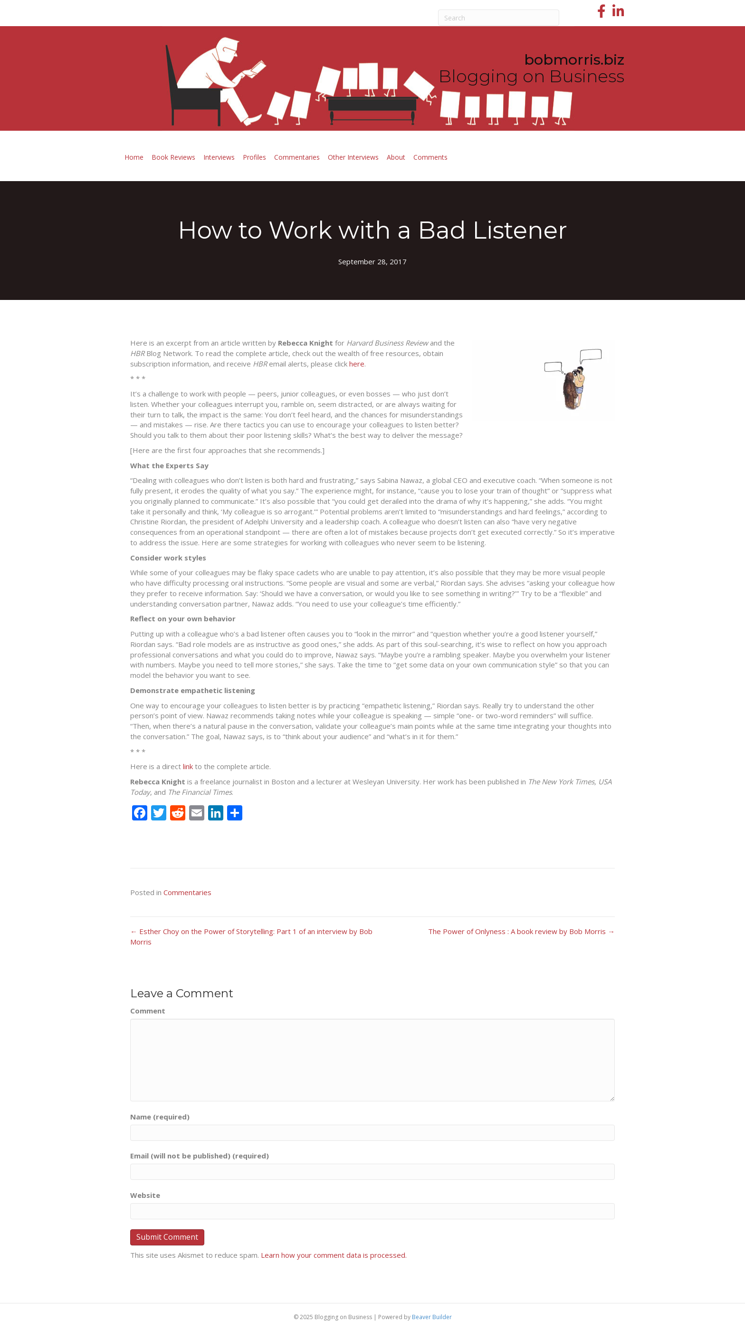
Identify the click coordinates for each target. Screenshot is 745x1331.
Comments (430, 157)
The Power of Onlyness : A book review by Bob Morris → (521, 931)
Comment (147, 1010)
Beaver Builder (432, 1317)
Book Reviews (173, 157)
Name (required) (160, 1116)
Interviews (219, 157)
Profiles (254, 157)
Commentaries (297, 157)
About (396, 157)
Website (145, 1195)
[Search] (499, 18)
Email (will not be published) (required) (199, 1155)
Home (133, 157)
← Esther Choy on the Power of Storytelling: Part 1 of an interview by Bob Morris (251, 936)
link (188, 766)
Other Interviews (353, 157)
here (356, 363)
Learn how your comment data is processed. (334, 1255)
